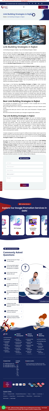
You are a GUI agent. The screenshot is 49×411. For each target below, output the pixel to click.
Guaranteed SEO (7, 337)
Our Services (39, 393)
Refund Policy (29, 396)
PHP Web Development (17, 340)
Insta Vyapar (6, 84)
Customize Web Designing (29, 340)
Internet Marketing (41, 339)
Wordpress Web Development (18, 346)
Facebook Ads (40, 349)
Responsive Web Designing (29, 346)
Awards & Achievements (21, 393)
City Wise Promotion (39, 344)
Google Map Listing (41, 341)
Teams (29, 393)
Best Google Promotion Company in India (31, 409)
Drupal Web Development (17, 349)
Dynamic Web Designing (29, 343)
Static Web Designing (28, 352)
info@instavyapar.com (22, 3)
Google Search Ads (11, 106)
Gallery (34, 393)
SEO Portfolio (5, 398)
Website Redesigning (29, 349)
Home (4, 17)
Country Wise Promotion (40, 347)
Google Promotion (17, 85)
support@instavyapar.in (9, 365)
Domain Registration (40, 352)
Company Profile (11, 393)
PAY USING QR (7, 384)
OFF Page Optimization (6, 348)
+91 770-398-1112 (17, 373)
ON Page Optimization (6, 345)
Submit (24, 185)
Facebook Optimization (6, 351)
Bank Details (13, 398)
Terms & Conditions (21, 396)
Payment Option (37, 396)
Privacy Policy (12, 396)
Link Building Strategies (35, 228)
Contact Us (5, 396)
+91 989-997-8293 (10, 3)
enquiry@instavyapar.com (9, 366)
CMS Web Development (17, 352)
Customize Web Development (18, 343)
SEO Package (20, 228)
